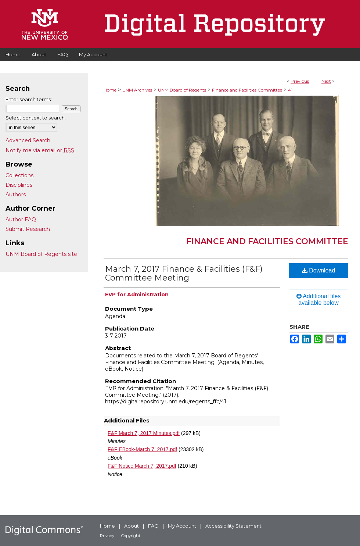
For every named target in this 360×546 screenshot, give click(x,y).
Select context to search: (36, 118)
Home (110, 90)
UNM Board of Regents (182, 90)
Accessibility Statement (233, 526)
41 (290, 90)
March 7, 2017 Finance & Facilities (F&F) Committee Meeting (184, 273)
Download (318, 270)
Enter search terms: (29, 99)
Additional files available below (318, 299)
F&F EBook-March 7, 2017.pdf (142, 449)
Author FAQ (21, 219)
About (131, 526)
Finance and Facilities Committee (247, 90)
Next (326, 81)
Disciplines (19, 185)
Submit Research (28, 229)
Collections (19, 175)
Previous (300, 81)
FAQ (153, 526)
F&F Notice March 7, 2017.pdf (142, 466)
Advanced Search (28, 140)
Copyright (130, 535)
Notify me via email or (40, 150)
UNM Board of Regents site (41, 254)
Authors (16, 194)
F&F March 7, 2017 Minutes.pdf (144, 433)
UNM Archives (137, 90)
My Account (182, 526)
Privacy (107, 535)
